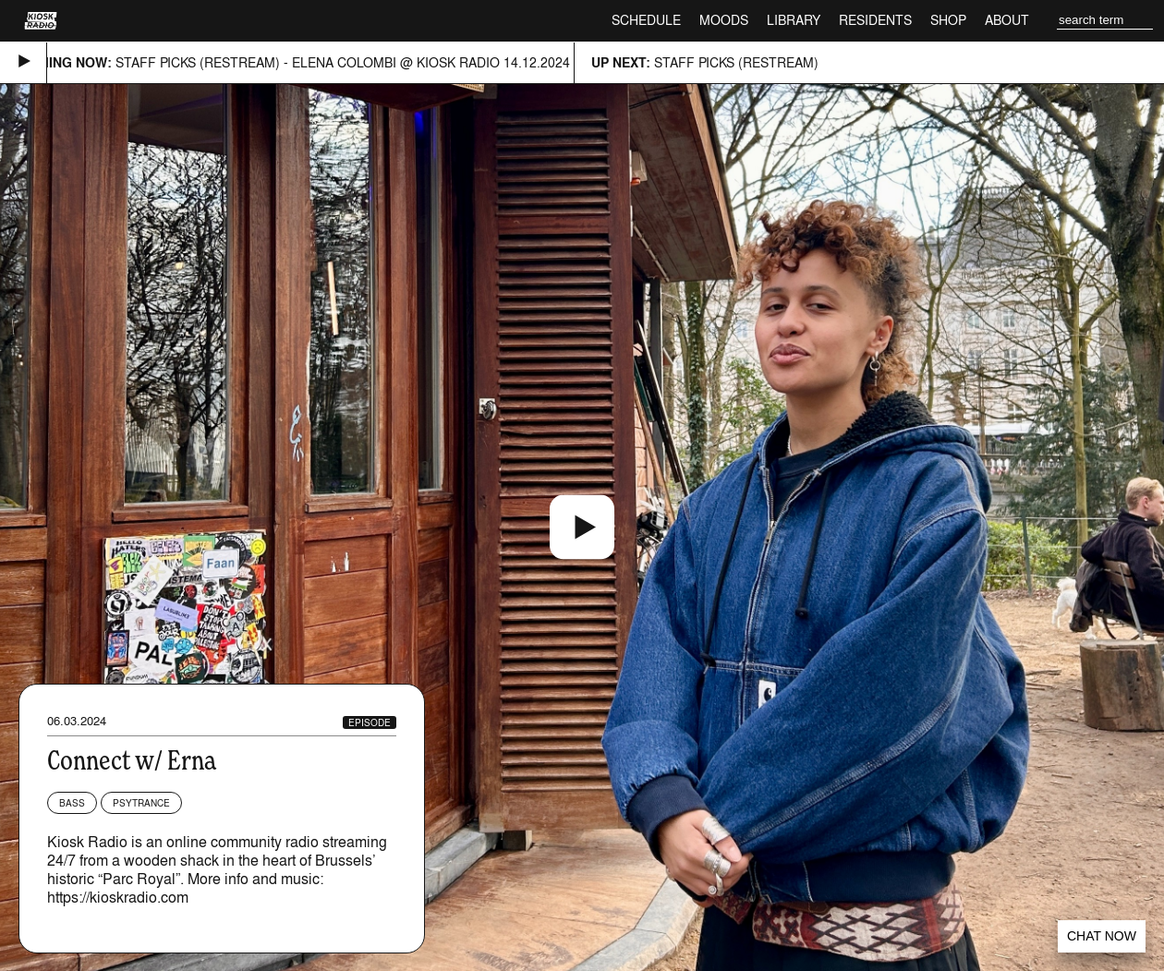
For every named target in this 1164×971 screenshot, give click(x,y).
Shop (948, 20)
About (1007, 20)
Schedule (646, 20)
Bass (72, 802)
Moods (723, 20)
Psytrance (141, 802)
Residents (875, 20)
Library (793, 20)
